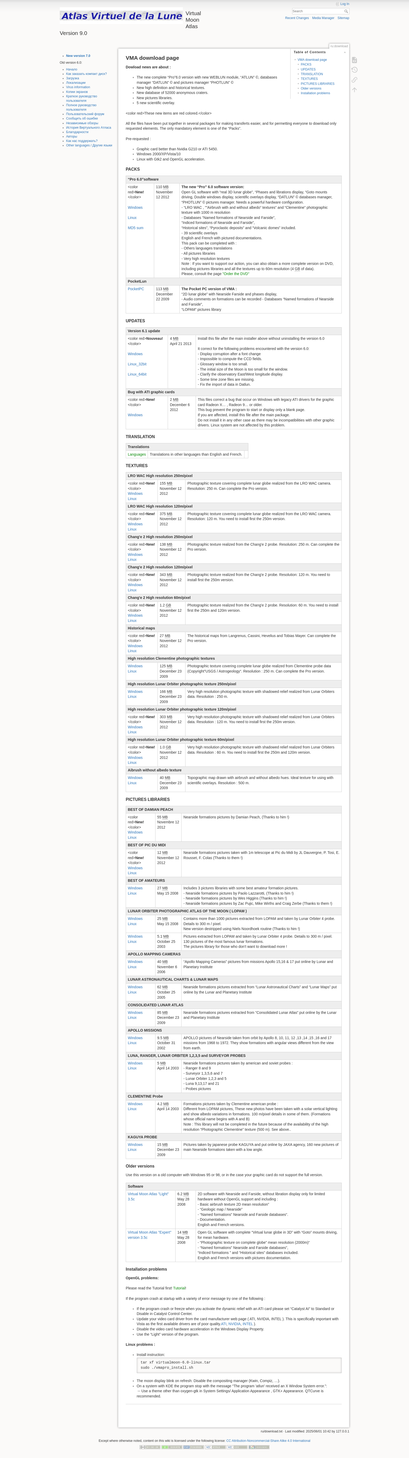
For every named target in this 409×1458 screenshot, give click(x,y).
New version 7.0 (78, 56)
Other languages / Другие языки (89, 145)
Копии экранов (77, 92)
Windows (135, 207)
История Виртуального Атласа (88, 127)
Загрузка (72, 78)
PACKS (306, 64)
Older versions (311, 88)
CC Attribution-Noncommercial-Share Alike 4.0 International (268, 1441)
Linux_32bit (137, 364)
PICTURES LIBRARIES (317, 84)
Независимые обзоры (82, 123)
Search (346, 11)
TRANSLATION (312, 74)
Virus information (78, 87)
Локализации (76, 83)
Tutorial (179, 1288)
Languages (137, 454)
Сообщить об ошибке (82, 118)
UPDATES (308, 69)
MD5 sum (135, 228)
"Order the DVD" (235, 274)
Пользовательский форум (85, 114)
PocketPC (136, 289)
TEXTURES (309, 79)
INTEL (248, 1324)
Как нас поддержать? (82, 141)
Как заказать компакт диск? (86, 74)
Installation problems (315, 93)
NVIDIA (234, 1324)
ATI (223, 1324)
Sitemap (343, 18)
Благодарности (77, 132)
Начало (71, 69)
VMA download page (312, 60)
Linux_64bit (137, 374)
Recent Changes (297, 18)
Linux (132, 218)
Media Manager (323, 18)
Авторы (71, 136)
